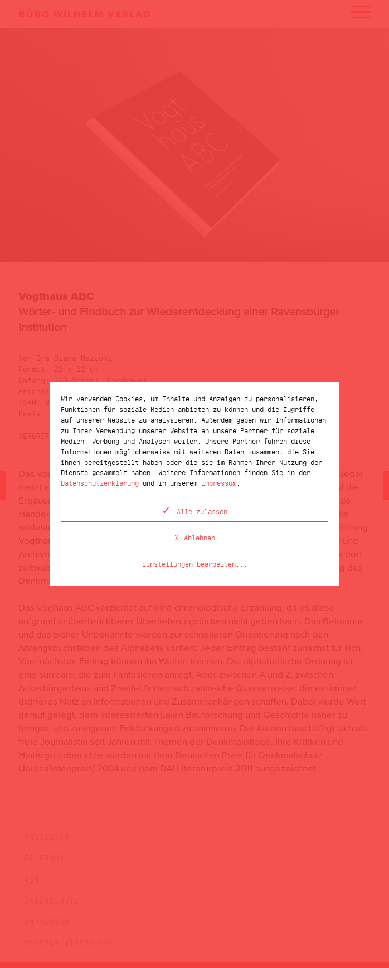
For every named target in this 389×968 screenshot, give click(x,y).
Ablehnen (199, 537)
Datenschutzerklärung (100, 482)
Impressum (218, 482)
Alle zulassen (202, 511)
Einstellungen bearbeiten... (194, 563)
